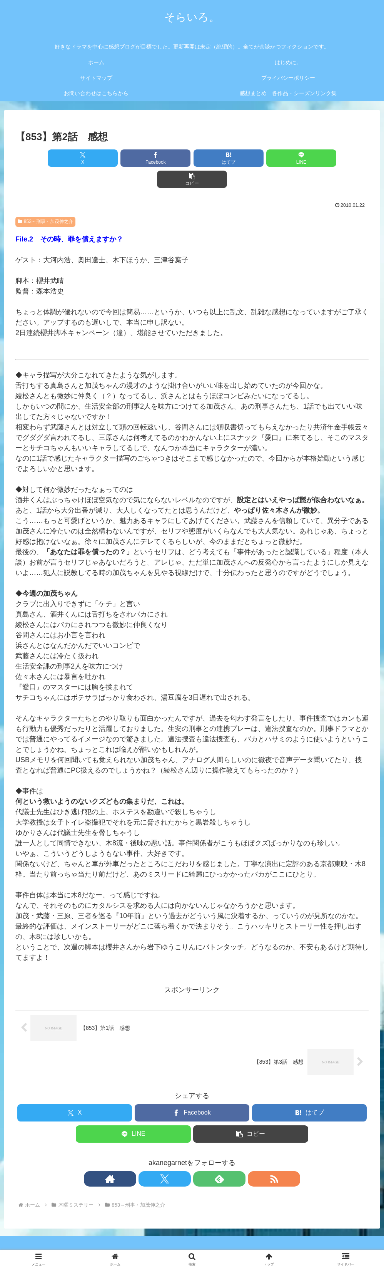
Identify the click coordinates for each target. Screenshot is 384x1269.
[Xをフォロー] (183, 1157)
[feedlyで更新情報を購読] (201, 1157)
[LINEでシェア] (251, 158)
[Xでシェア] (73, 158)
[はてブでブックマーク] (192, 158)
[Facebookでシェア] (132, 158)
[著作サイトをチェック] (165, 1157)
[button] (310, 158)
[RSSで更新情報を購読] (218, 1157)
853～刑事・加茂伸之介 (45, 200)
